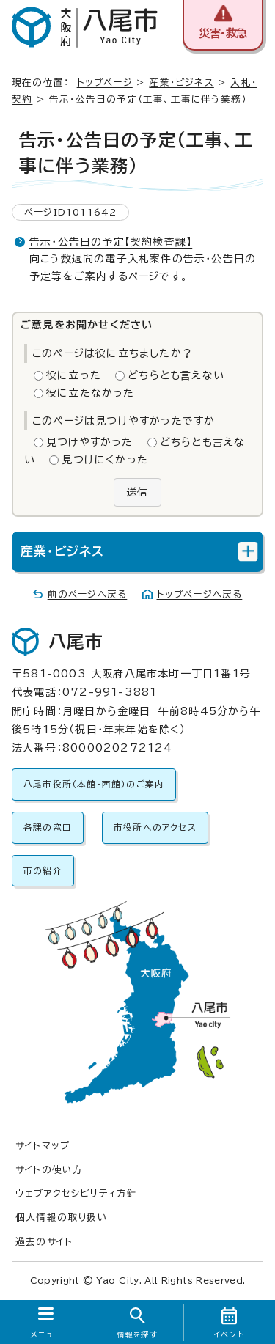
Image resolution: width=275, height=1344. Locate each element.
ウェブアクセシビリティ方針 (76, 1193)
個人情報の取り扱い (61, 1217)
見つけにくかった (105, 460)
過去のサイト (44, 1241)
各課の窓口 (47, 827)
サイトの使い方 (49, 1170)
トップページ (105, 82)
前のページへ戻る (88, 594)
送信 (137, 492)
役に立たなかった (90, 393)
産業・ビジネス (181, 82)
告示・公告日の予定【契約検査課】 (110, 242)
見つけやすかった (89, 442)
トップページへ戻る (200, 594)
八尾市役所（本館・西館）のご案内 (93, 784)
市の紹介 (42, 871)
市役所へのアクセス (155, 827)
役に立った (73, 375)
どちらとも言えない (176, 375)
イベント (229, 1334)
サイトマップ (42, 1145)
